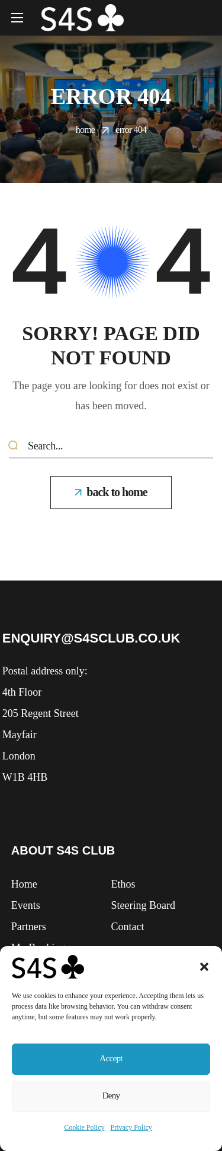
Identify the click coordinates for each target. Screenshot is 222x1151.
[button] (204, 963)
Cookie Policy (84, 1127)
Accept (111, 1056)
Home (85, 130)
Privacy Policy (131, 1127)
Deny (111, 1095)
